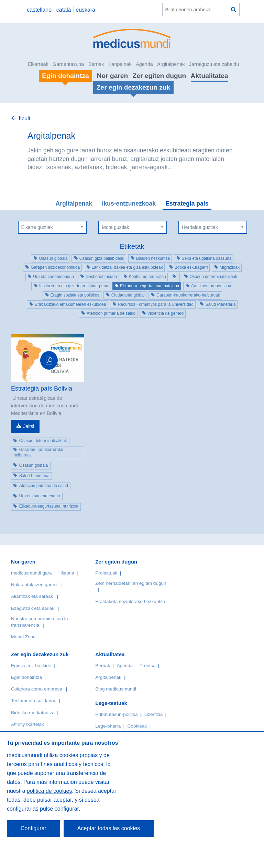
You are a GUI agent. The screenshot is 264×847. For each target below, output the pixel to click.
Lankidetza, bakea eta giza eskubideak (127, 267)
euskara (85, 10)
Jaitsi (28, 426)
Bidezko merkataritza (33, 712)
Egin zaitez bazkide (31, 665)
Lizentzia (153, 714)
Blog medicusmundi (115, 689)
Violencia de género (165, 313)
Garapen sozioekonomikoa (55, 267)
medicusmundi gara (31, 573)
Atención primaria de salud (111, 313)
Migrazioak (230, 267)
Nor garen (112, 75)
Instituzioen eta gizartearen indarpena (73, 285)
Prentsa (148, 665)
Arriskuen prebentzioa (211, 285)
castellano (39, 10)
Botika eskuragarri (191, 267)
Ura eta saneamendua (53, 276)
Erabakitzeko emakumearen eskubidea (70, 304)
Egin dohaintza (26, 677)
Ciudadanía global (128, 295)
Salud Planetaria (220, 304)
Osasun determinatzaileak (213, 276)
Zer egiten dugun (159, 75)
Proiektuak (106, 573)
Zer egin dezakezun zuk (40, 654)
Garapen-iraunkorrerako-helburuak (188, 295)
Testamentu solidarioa (33, 700)
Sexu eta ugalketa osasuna (207, 258)
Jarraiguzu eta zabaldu (214, 64)
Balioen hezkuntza (153, 258)
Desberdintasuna (101, 276)
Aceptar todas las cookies (108, 828)
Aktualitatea (209, 75)
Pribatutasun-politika (116, 714)
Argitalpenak (171, 64)
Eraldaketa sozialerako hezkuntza (130, 601)
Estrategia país (186, 203)
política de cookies (49, 791)
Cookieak (137, 726)
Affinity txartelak (27, 724)
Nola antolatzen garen (34, 584)
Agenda (144, 64)
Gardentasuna (68, 64)
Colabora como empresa (36, 689)
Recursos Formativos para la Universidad (156, 304)
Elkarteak (38, 64)
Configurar (33, 828)
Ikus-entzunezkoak (128, 203)
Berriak (96, 64)
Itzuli (24, 118)
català (63, 10)
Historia (66, 573)
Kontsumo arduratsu (147, 276)
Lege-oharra (108, 726)
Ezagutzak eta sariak (32, 608)
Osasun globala (53, 258)
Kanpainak (120, 64)
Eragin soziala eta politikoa (75, 295)
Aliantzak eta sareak (32, 596)
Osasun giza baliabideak (101, 258)
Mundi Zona (23, 636)
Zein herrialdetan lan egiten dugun (130, 583)
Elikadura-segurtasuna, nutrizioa (149, 285)
